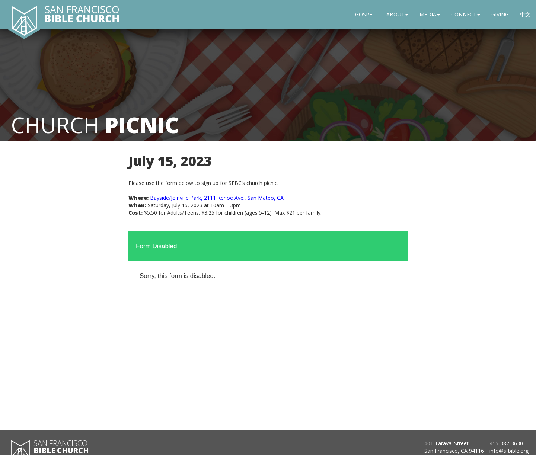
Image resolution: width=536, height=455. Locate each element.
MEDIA (429, 14)
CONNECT (465, 14)
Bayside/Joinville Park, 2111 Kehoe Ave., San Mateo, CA (217, 197)
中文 (525, 14)
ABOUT (397, 14)
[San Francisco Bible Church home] (24, 20)
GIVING (500, 14)
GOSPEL (365, 14)
